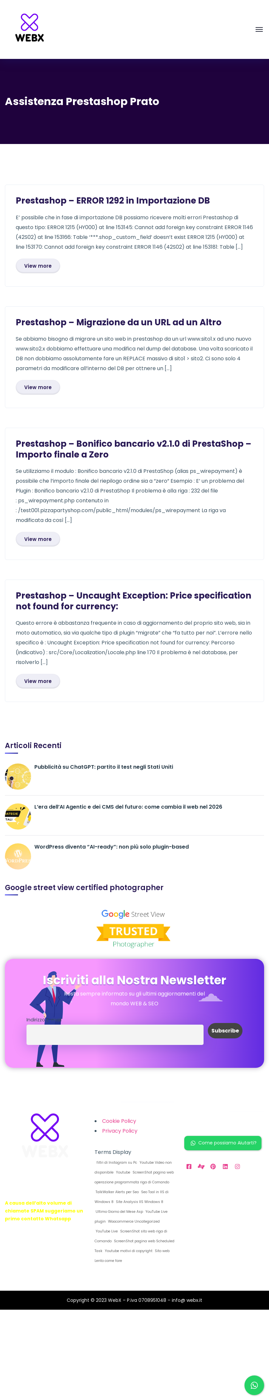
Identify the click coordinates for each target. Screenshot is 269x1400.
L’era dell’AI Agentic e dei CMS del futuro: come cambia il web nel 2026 (128, 807)
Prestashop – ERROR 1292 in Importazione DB (113, 200)
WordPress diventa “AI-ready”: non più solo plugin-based (111, 847)
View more (38, 265)
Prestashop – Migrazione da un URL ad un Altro (119, 322)
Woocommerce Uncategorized (133, 1221)
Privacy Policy (119, 1131)
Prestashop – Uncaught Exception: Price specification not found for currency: (133, 601)
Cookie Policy (119, 1121)
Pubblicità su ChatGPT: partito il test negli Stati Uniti (103, 767)
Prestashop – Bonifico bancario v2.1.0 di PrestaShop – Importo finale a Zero (133, 449)
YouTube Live (106, 1231)
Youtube (122, 1172)
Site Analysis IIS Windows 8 (139, 1201)
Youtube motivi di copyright (128, 1250)
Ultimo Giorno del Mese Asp (119, 1211)
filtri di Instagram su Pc (116, 1162)
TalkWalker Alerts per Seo (117, 1192)
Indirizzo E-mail (44, 1019)
